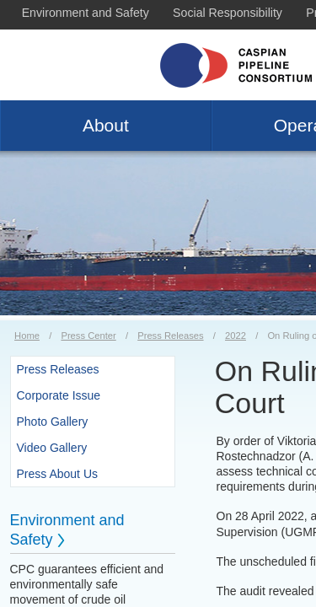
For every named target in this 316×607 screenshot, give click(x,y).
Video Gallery (52, 447)
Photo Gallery (52, 421)
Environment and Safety (85, 12)
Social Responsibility (227, 12)
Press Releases (170, 335)
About (106, 125)
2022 (235, 335)
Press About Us (58, 474)
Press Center (88, 335)
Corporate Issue (59, 395)
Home (27, 335)
